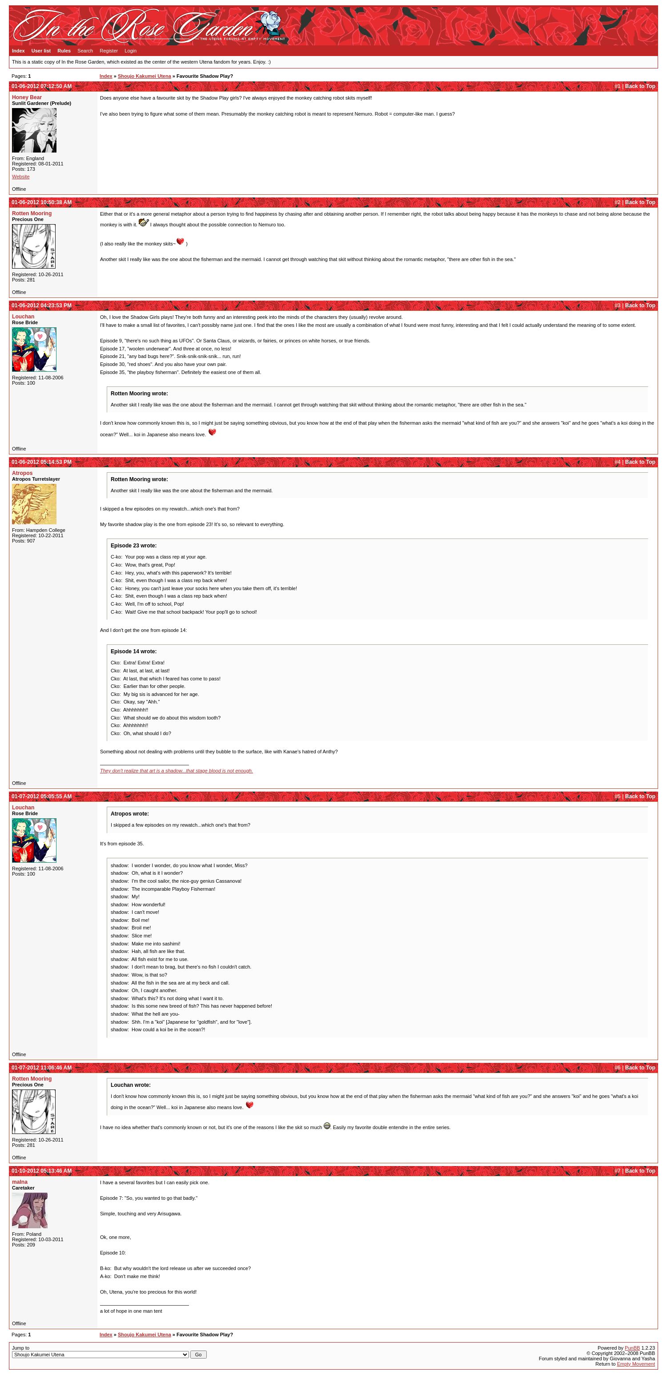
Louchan (23, 317)
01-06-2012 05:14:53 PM (42, 462)
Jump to (109, 1352)
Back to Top (640, 86)
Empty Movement (636, 1364)
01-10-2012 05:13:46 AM (42, 1171)
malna (20, 1182)
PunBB (632, 1348)
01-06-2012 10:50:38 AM (42, 202)
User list (41, 50)
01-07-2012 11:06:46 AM (42, 1068)
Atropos (22, 473)
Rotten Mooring (32, 213)
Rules (64, 50)
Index (18, 50)
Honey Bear (27, 97)
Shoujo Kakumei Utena (144, 76)
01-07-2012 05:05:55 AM (42, 796)
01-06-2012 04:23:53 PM (42, 305)
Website (21, 176)
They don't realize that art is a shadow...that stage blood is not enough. (176, 770)
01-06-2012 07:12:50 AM (42, 86)
